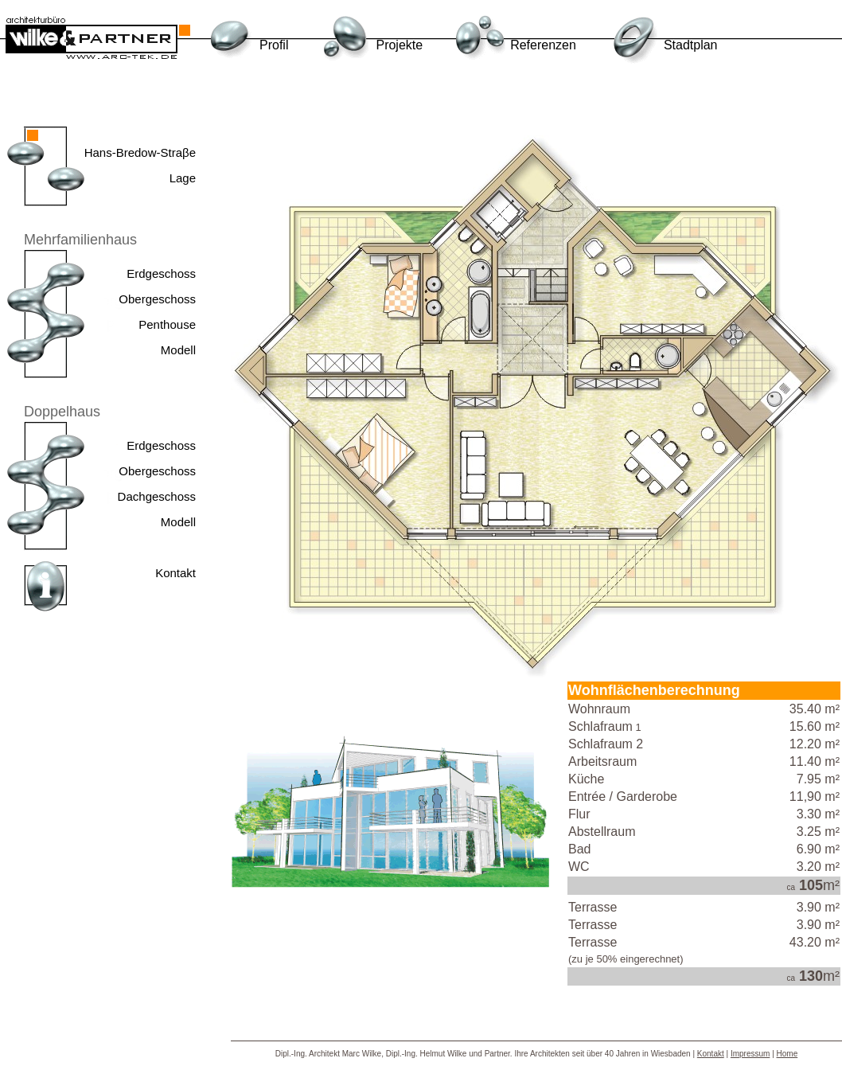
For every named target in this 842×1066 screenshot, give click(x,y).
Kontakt (175, 573)
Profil (273, 45)
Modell (178, 350)
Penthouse (167, 324)
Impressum (750, 1053)
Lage (183, 178)
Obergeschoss (157, 299)
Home (787, 1053)
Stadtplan (691, 45)
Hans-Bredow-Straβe (140, 152)
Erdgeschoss (161, 273)
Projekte (399, 45)
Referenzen (543, 45)
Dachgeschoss (157, 496)
